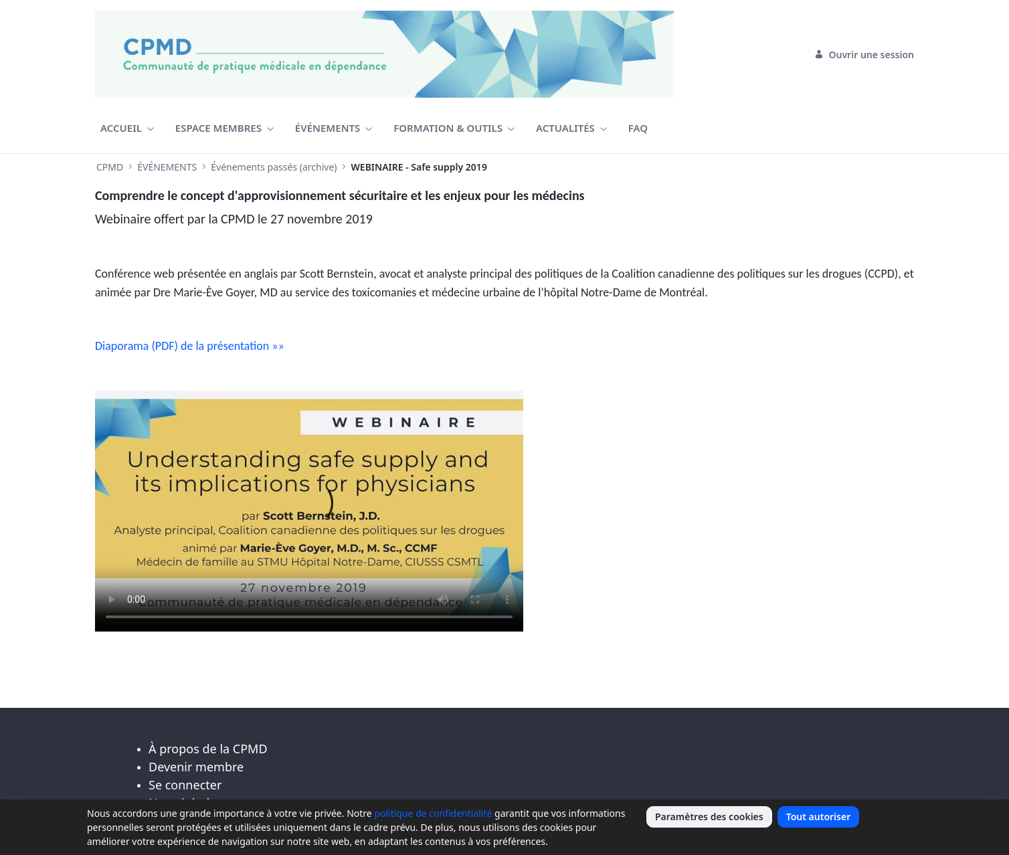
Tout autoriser (818, 816)
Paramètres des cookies (709, 816)
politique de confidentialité (433, 813)
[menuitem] (127, 128)
